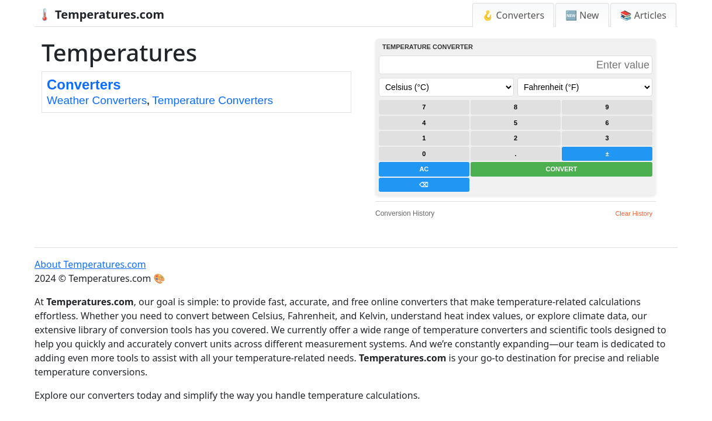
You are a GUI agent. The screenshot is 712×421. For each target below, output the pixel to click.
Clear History (633, 213)
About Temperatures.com (90, 264)
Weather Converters (97, 100)
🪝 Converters (513, 15)
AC (423, 168)
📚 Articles (643, 15)
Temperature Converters (212, 100)
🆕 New (582, 15)
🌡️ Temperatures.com (100, 14)
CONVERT (561, 168)
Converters (84, 84)
